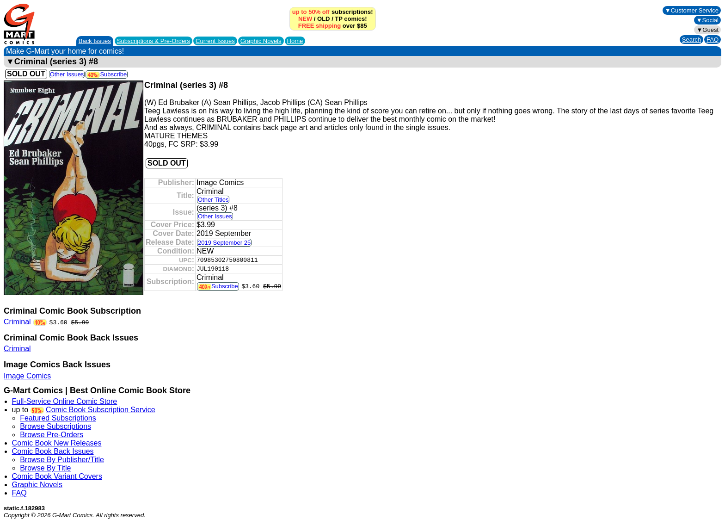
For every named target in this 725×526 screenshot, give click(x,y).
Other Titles (213, 199)
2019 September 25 (224, 242)
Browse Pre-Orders (51, 435)
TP (338, 18)
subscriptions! (332, 11)
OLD (323, 18)
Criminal (17, 322)
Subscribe (106, 74)
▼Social (707, 20)
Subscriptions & (153, 40)
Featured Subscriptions (58, 418)
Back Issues (95, 40)
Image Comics (27, 376)
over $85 (332, 25)
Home (295, 40)
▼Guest (707, 29)
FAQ (713, 39)
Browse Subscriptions (55, 426)
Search (691, 39)
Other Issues (67, 74)
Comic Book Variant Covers (57, 476)
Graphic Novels (261, 40)
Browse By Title (45, 468)
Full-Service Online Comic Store (64, 401)
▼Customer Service (692, 10)
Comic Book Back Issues (53, 451)
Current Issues (215, 40)
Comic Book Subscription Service (100, 410)
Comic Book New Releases (57, 443)
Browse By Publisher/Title (62, 460)
